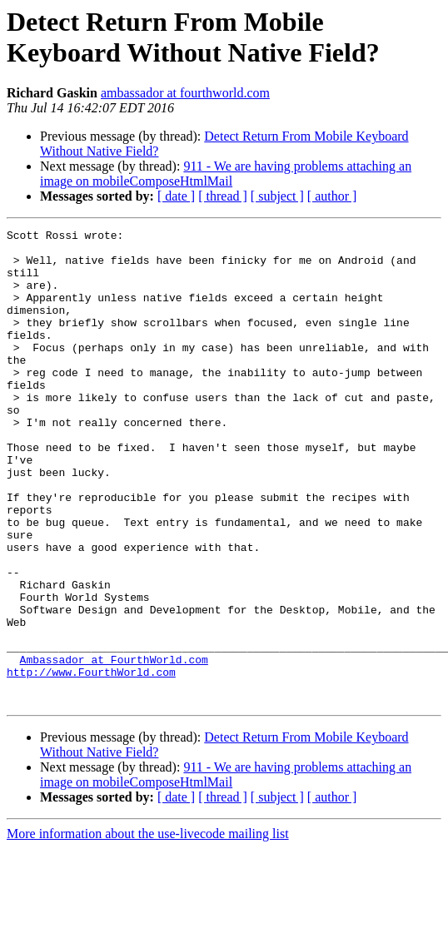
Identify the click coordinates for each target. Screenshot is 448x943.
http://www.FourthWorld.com (91, 761)
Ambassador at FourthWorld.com (114, 746)
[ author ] (332, 196)
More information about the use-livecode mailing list (148, 928)
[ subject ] (277, 196)
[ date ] (176, 196)
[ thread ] (222, 196)
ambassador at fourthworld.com (185, 93)
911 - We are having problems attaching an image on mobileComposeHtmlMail (225, 173)
